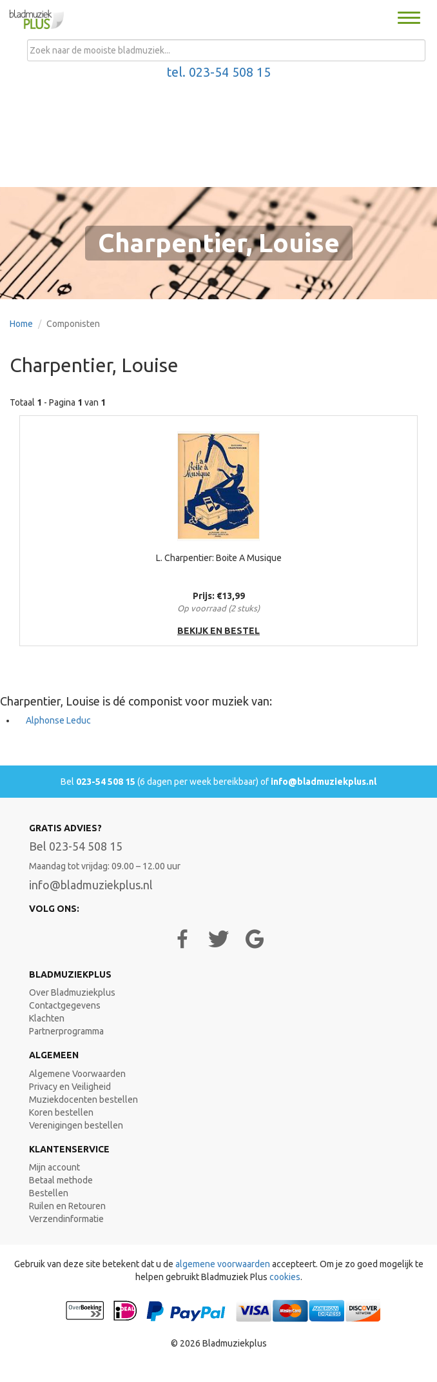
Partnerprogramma (66, 1031)
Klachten (46, 1018)
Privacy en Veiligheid (70, 1086)
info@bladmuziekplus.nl (323, 781)
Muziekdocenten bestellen (83, 1099)
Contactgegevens (65, 1005)
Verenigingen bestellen (76, 1125)
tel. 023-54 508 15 (219, 72)
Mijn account (54, 1167)
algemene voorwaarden (222, 1264)
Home (21, 324)
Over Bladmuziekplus (72, 992)
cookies (284, 1277)
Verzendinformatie (66, 1219)
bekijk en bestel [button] (218, 631)
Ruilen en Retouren (67, 1206)
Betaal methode (61, 1180)
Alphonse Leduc (58, 720)
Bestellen (48, 1193)
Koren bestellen (61, 1112)
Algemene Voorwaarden (77, 1074)
